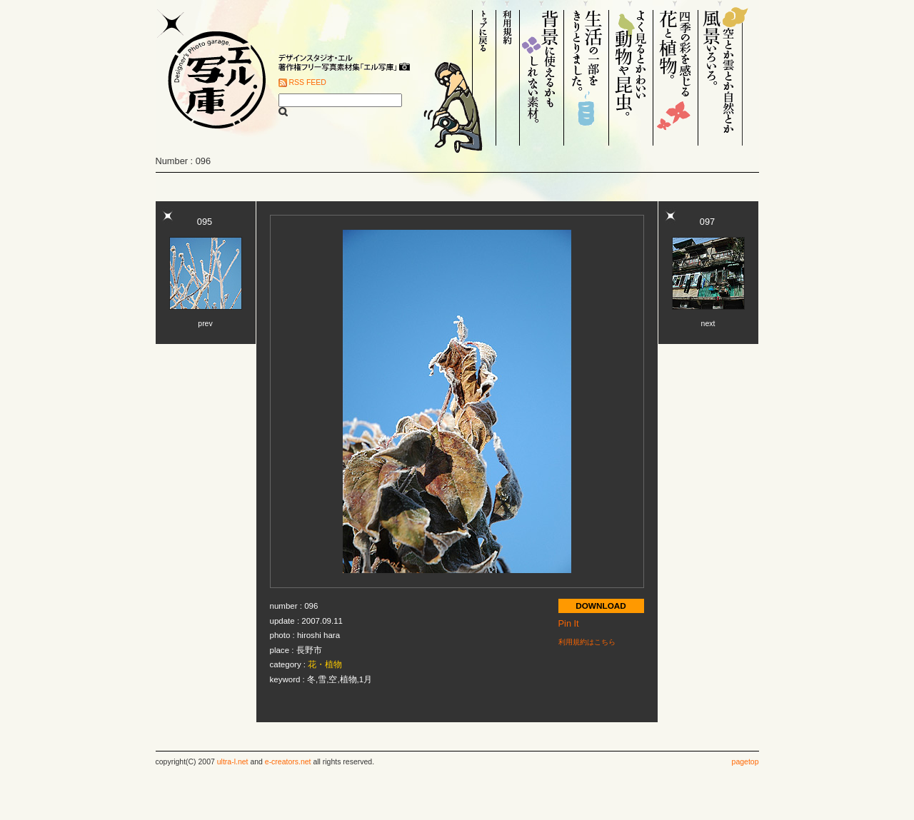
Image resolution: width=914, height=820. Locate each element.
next (708, 324)
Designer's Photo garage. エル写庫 (213, 73)
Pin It (568, 623)
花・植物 (325, 664)
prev (205, 324)
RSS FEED (307, 82)
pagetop (745, 762)
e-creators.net (288, 762)
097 (707, 221)
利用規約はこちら (587, 642)
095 (204, 221)
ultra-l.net (232, 762)
